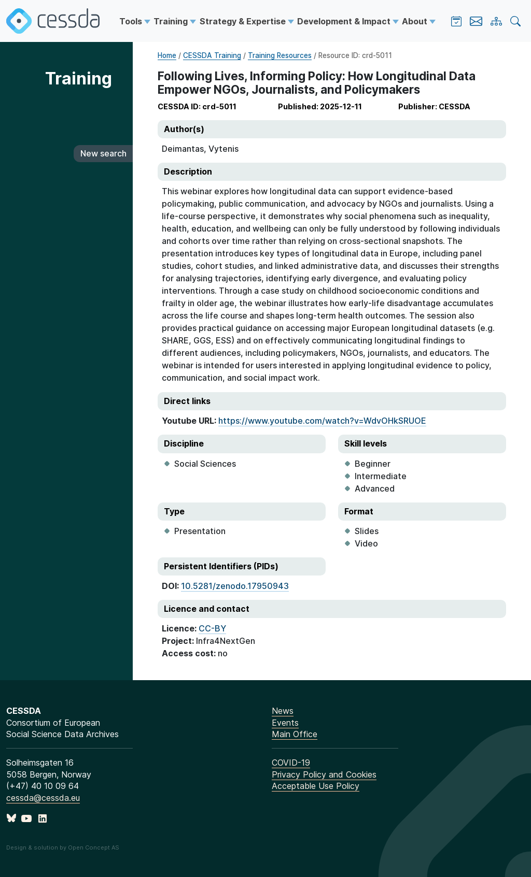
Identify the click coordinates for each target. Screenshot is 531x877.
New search (103, 153)
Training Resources (280, 55)
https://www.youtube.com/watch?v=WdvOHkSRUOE (322, 420)
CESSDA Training (212, 55)
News (283, 711)
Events (285, 722)
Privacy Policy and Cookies (324, 774)
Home (167, 55)
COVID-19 (291, 762)
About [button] (415, 21)
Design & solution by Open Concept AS (62, 847)
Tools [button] (131, 21)
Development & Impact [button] (345, 21)
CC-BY (212, 628)
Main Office (294, 734)
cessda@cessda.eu (43, 798)
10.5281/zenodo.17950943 (235, 586)
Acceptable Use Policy (315, 786)
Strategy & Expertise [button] (244, 21)
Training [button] (171, 21)
